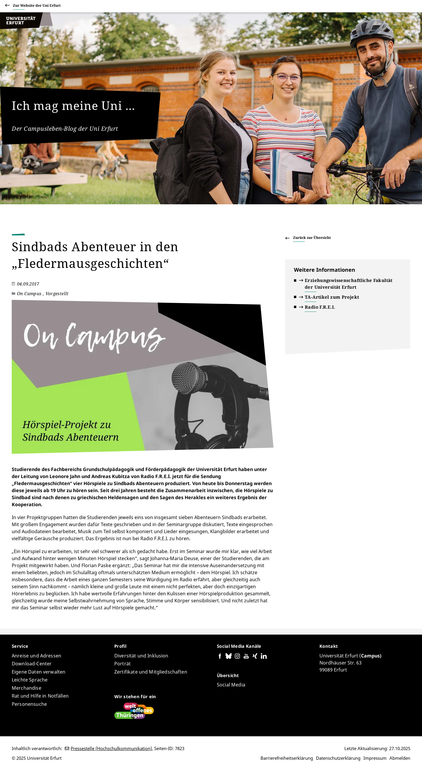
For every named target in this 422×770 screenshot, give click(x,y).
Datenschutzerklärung (338, 758)
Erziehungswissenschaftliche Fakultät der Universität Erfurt (349, 283)
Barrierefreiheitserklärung (287, 758)
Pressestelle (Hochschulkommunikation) (111, 748)
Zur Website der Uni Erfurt (37, 6)
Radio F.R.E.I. (320, 307)
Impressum (375, 758)
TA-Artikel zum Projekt (332, 297)
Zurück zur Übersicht (312, 237)
